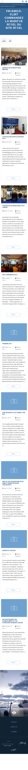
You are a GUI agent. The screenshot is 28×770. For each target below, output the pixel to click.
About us (14, 727)
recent (4, 40)
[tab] (1, 0)
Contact (14, 722)
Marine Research (6, 744)
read (10, 40)
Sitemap (14, 731)
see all (14, 713)
